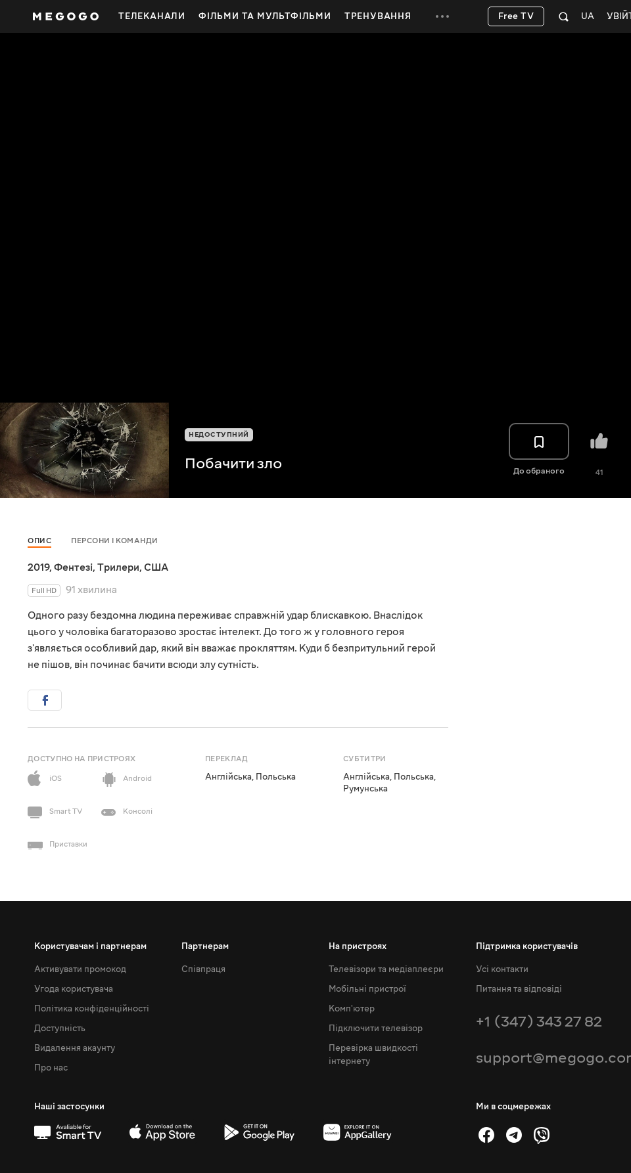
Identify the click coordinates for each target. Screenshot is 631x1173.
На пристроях (357, 946)
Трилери (118, 567)
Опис (39, 541)
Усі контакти (502, 969)
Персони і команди (114, 541)
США (156, 567)
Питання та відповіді (519, 989)
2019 (38, 567)
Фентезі (73, 567)
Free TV (516, 16)
